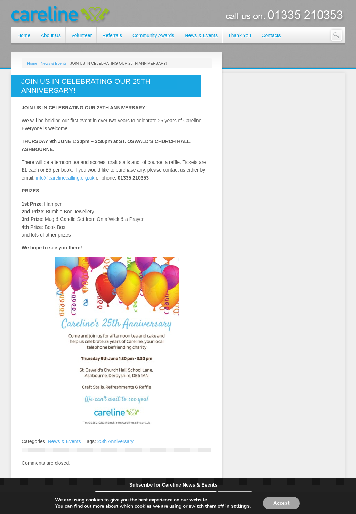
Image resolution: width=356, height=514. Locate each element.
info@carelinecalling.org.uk (65, 178)
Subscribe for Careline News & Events (173, 485)
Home (32, 63)
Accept (281, 503)
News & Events (54, 63)
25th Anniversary (115, 441)
